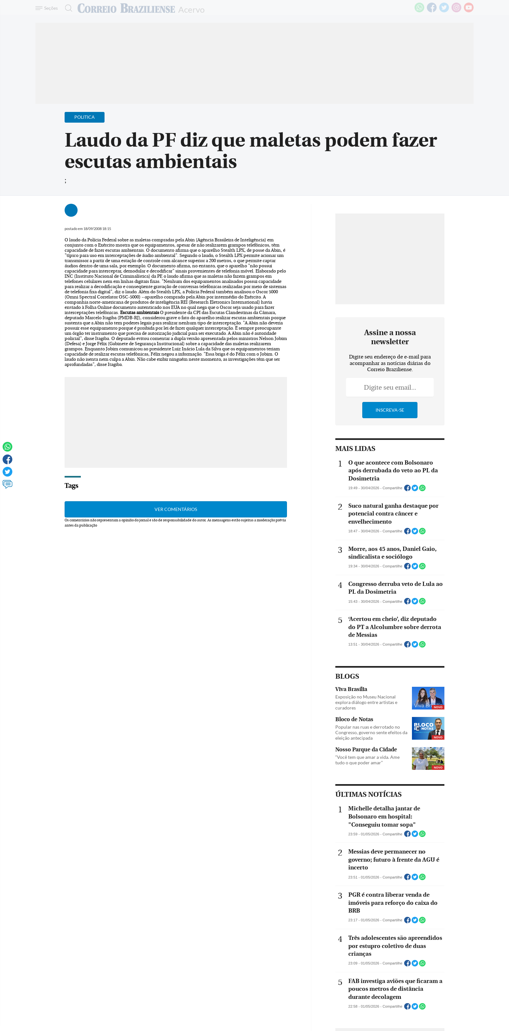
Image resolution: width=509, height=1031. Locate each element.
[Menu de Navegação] (47, 8)
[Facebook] (432, 11)
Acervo (191, 9)
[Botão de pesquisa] (66, 8)
